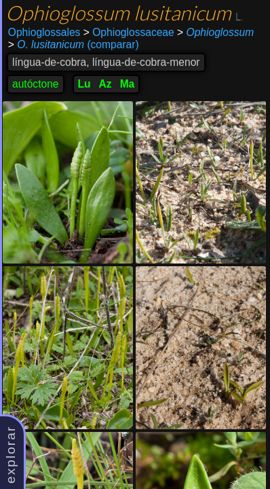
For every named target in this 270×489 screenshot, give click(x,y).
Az (105, 84)
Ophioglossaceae (128, 32)
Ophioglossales (44, 32)
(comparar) (73, 45)
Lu (84, 84)
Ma (127, 84)
